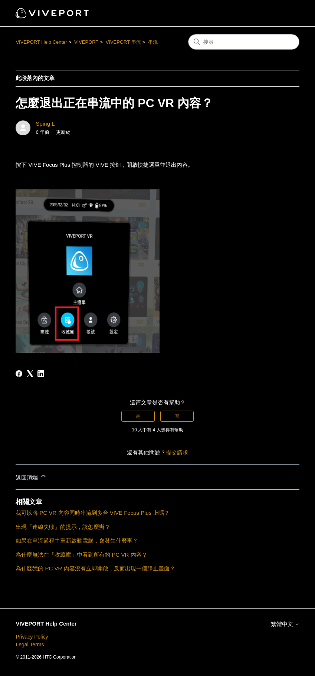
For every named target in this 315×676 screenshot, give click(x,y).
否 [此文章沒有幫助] (177, 416)
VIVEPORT (86, 42)
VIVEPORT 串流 (123, 42)
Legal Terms (30, 644)
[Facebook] (19, 373)
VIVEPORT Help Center (41, 42)
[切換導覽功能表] (286, 13)
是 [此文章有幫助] (138, 416)
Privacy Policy (32, 637)
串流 (153, 42)
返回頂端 (31, 476)
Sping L (45, 123)
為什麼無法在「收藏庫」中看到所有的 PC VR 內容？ (81, 554)
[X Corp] (30, 373)
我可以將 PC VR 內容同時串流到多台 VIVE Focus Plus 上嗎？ (93, 513)
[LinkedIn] (40, 373)
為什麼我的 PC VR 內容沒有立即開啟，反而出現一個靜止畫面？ (95, 568)
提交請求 (177, 452)
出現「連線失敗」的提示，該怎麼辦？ (63, 527)
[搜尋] (243, 41)
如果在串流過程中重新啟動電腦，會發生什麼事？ (77, 540)
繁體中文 (285, 624)
